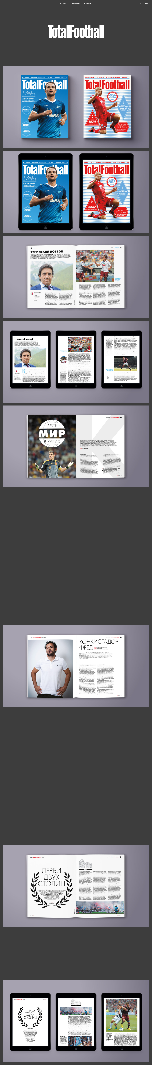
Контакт (88, 3)
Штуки (63, 3)
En (146, 4)
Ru (141, 4)
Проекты (75, 3)
